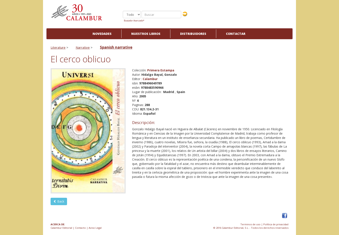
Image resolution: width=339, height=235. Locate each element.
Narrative (83, 47)
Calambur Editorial (61, 227)
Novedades (102, 34)
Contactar (235, 34)
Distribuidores (193, 34)
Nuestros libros (145, 34)
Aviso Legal (95, 227)
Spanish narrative (116, 47)
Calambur (150, 79)
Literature (58, 47)
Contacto (80, 227)
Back (58, 201)
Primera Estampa (160, 70)
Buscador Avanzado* (134, 20)
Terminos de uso (250, 224)
